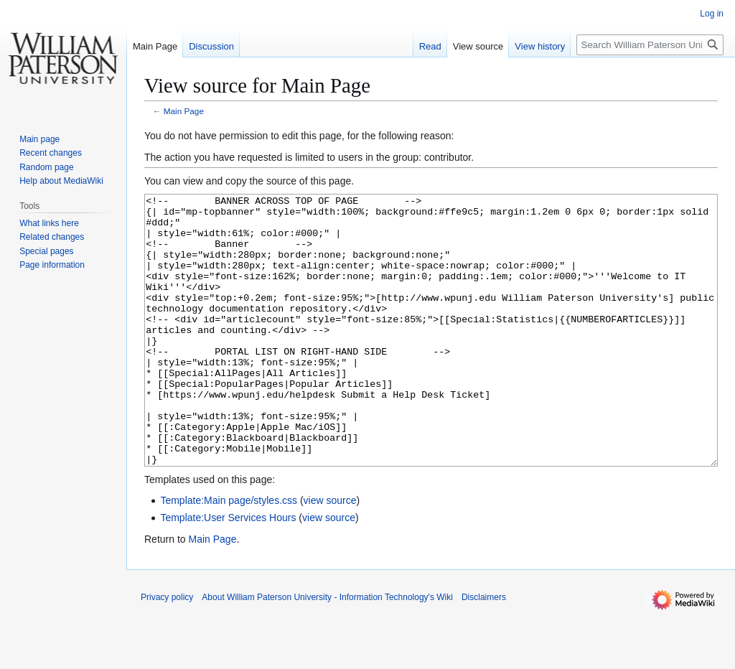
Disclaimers (484, 651)
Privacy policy (167, 651)
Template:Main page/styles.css (228, 554)
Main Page (184, 111)
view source (330, 554)
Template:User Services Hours (228, 571)
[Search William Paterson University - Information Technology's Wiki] (650, 44)
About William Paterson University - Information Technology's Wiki (327, 651)
